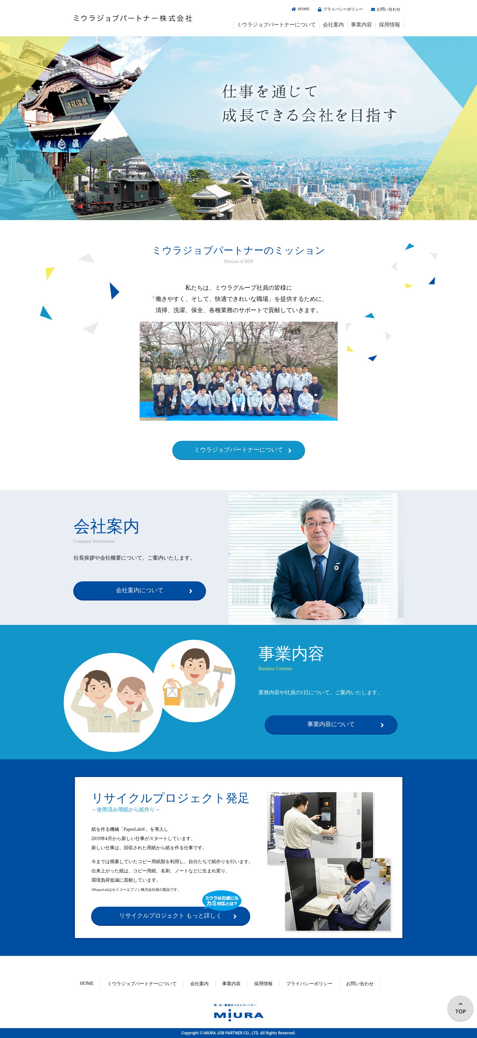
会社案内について (139, 590)
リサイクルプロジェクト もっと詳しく (170, 915)
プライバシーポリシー (339, 9)
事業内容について (331, 724)
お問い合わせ (384, 9)
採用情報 (389, 24)
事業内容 (361, 24)
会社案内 (333, 24)
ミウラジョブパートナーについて (276, 24)
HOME (299, 9)
